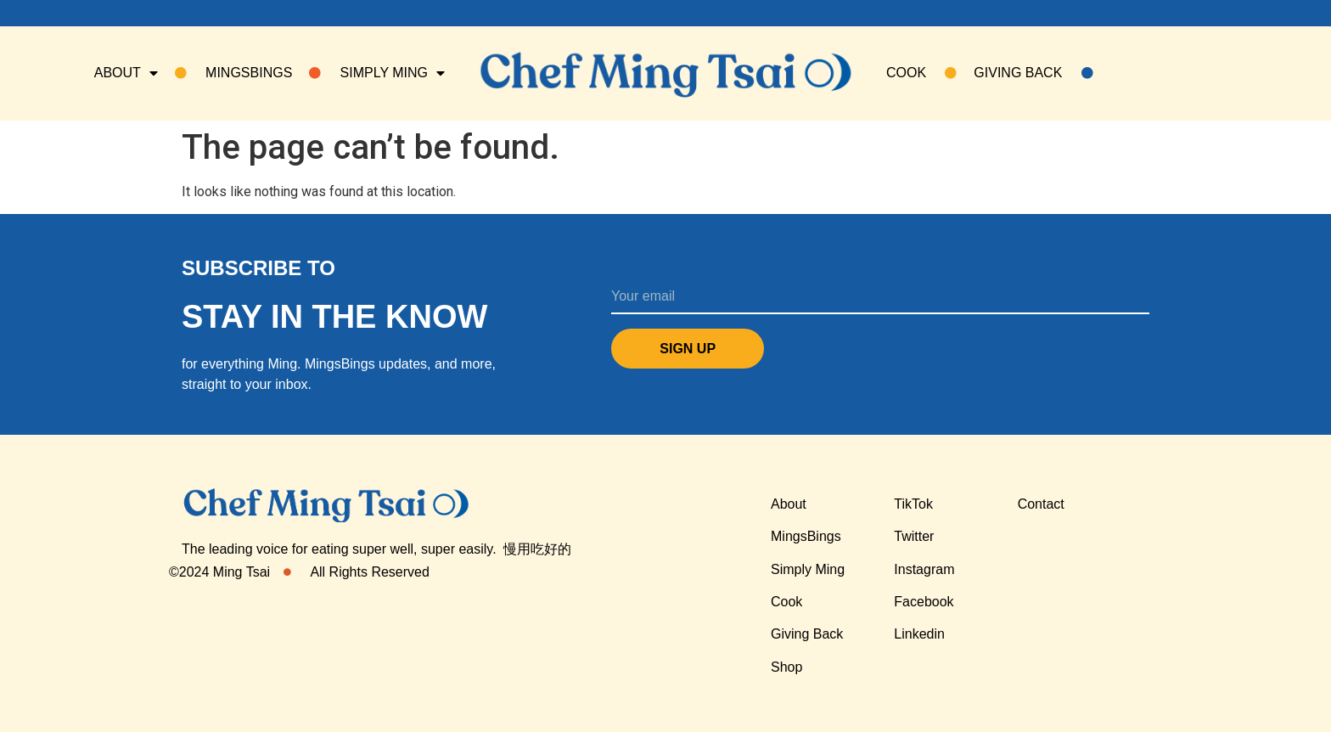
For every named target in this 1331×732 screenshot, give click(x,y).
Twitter (914, 536)
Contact (1041, 504)
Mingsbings (233, 73)
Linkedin (919, 634)
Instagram (924, 569)
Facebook (923, 601)
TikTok (913, 504)
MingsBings (806, 536)
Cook (786, 601)
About (126, 73)
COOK (921, 73)
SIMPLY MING (377, 73)
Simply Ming (808, 569)
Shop (786, 667)
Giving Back (1033, 73)
